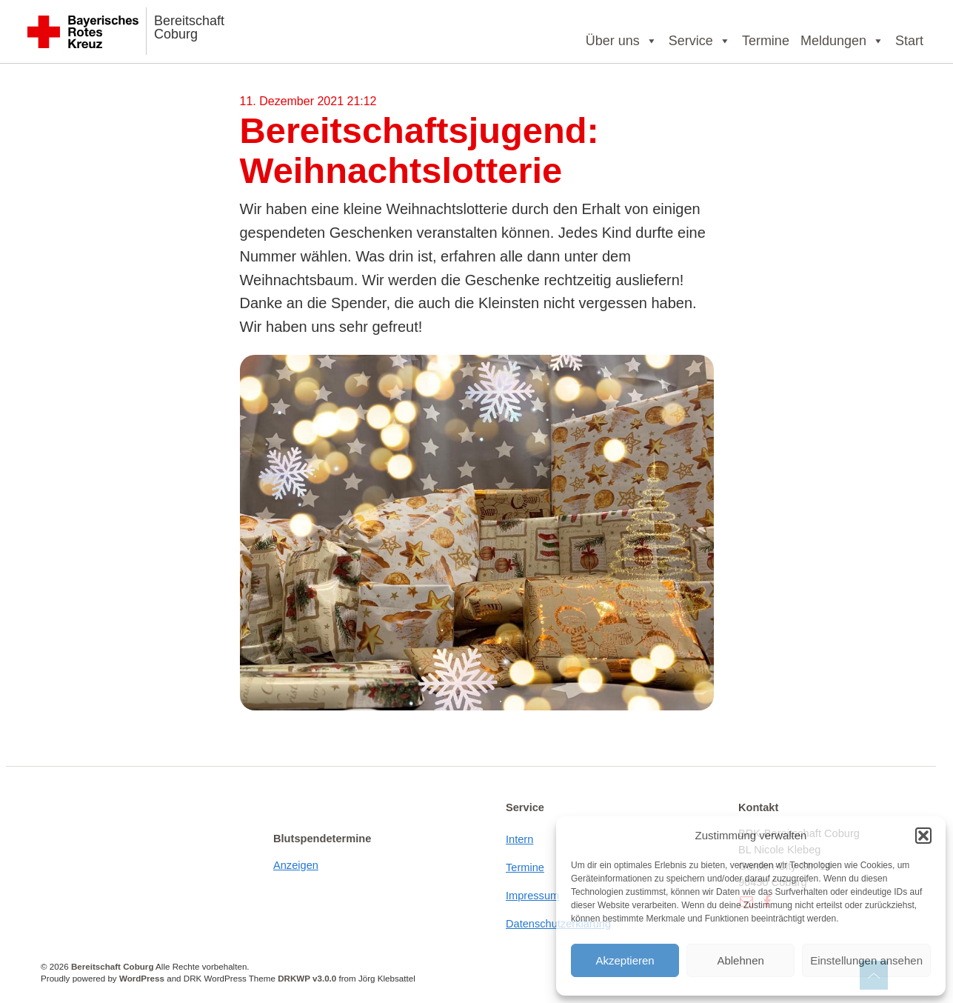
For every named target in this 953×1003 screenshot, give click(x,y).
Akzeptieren (624, 960)
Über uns (622, 41)
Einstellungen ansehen (866, 960)
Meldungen (842, 41)
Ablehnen (740, 960)
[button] (923, 835)
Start (909, 40)
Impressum (532, 896)
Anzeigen (295, 865)
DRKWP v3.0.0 (307, 978)
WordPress (141, 978)
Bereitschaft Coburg (189, 27)
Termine (765, 40)
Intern (519, 839)
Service (700, 41)
